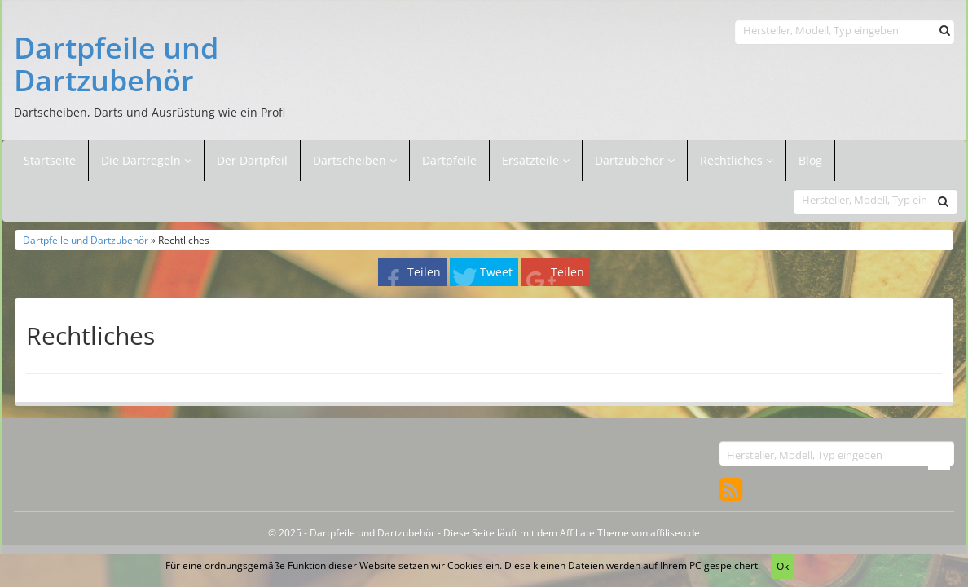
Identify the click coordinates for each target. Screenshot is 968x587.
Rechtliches (736, 160)
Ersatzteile (532, 160)
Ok (783, 566)
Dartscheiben (351, 160)
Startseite (50, 160)
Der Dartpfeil (252, 160)
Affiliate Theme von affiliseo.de (630, 532)
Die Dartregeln (146, 160)
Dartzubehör (631, 160)
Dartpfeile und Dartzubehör (116, 64)
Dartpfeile (449, 160)
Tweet (496, 272)
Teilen (424, 272)
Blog (810, 160)
